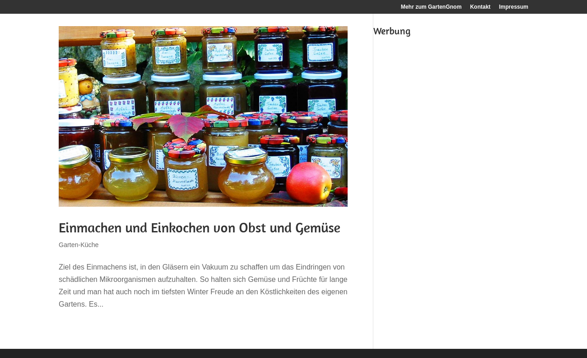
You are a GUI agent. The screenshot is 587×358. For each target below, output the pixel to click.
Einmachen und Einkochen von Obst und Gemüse (199, 227)
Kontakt (480, 7)
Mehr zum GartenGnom (431, 7)
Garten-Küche (79, 244)
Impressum (513, 7)
